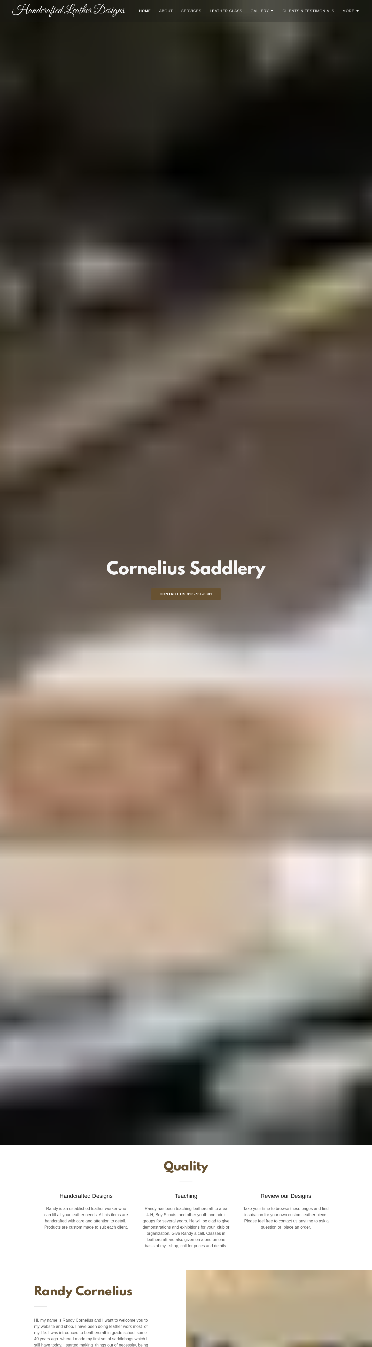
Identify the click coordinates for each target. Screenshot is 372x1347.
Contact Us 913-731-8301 (186, 594)
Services (191, 11)
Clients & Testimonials (308, 11)
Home (145, 11)
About (166, 11)
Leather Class (226, 11)
